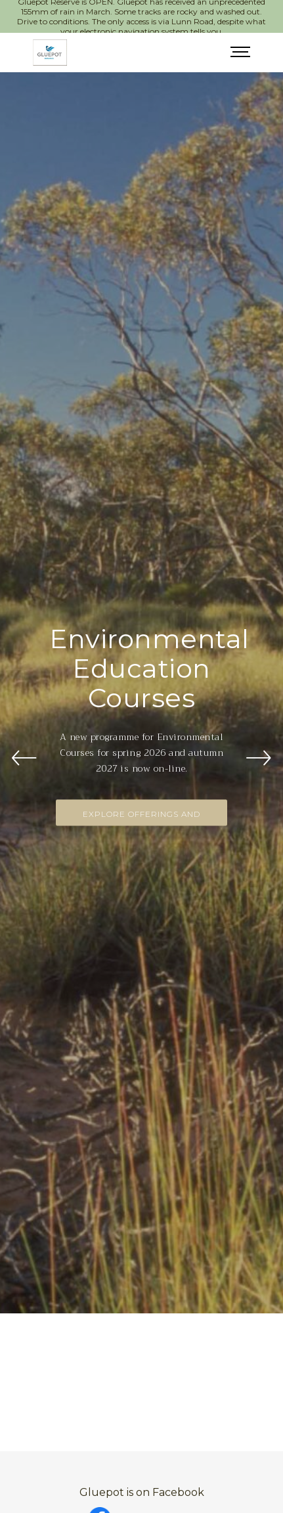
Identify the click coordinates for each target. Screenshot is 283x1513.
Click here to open (154, 1476)
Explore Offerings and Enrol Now (141, 791)
